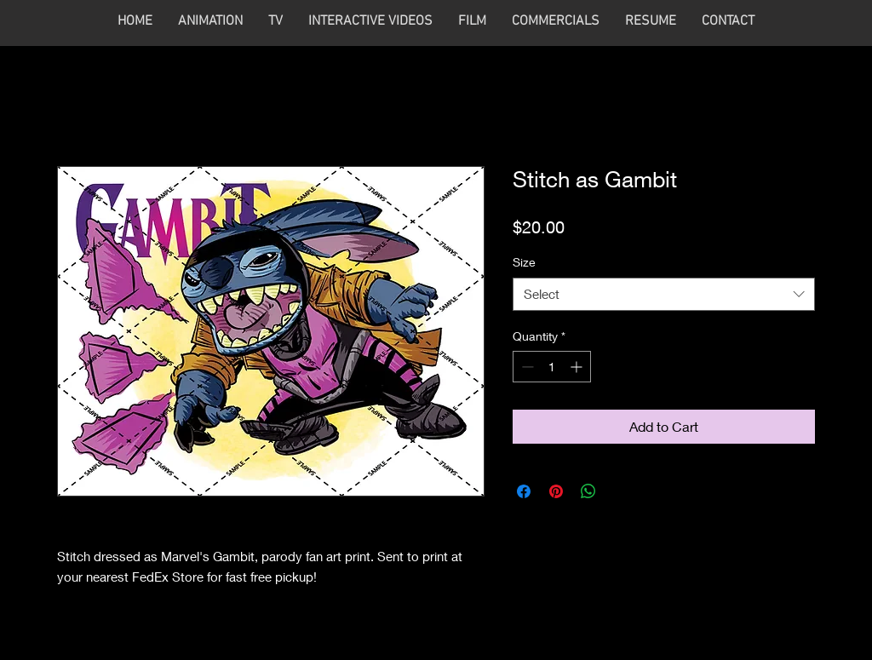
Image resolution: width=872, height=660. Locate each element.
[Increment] (577, 367)
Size (524, 262)
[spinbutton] (551, 367)
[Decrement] (525, 367)
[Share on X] (621, 491)
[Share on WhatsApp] (588, 491)
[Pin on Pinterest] (556, 491)
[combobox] (664, 294)
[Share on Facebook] (523, 491)
